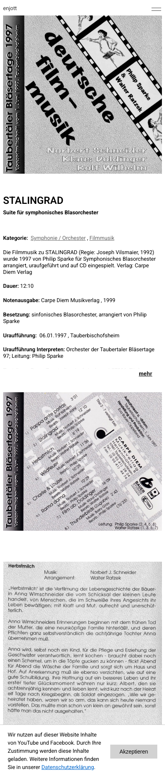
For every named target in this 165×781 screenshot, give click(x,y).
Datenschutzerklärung (68, 767)
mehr (145, 374)
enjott (10, 8)
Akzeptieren (134, 752)
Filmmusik (101, 238)
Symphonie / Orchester (58, 238)
